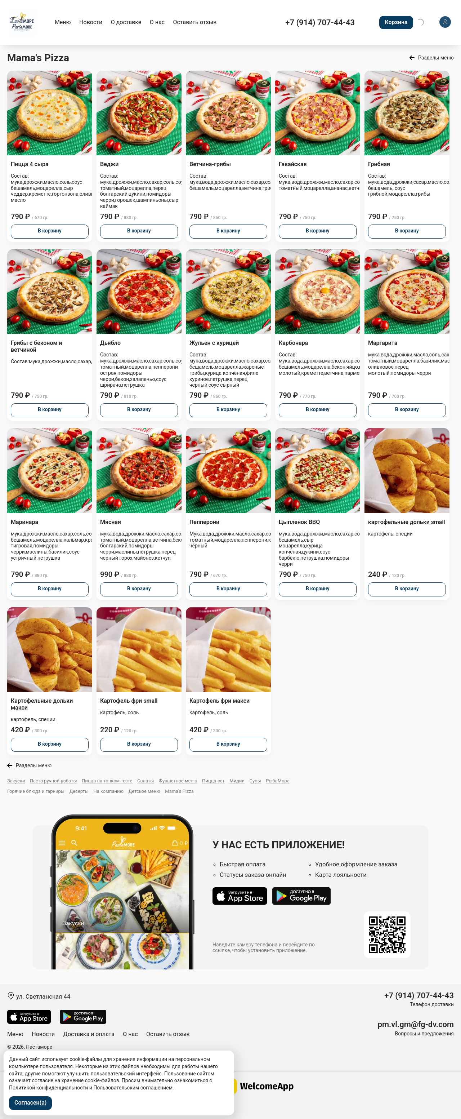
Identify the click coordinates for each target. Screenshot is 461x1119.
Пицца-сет (213, 780)
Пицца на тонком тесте (107, 780)
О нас (157, 22)
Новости (90, 22)
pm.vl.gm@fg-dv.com (416, 1024)
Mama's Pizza (179, 791)
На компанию (108, 791)
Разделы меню (436, 58)
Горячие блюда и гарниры (35, 791)
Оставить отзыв (195, 22)
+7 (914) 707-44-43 (320, 22)
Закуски (16, 780)
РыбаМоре (278, 780)
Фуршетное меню (178, 780)
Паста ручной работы (53, 780)
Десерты (79, 791)
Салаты (145, 780)
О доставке (126, 22)
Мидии (237, 780)
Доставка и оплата (89, 1034)
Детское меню (144, 791)
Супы (255, 780)
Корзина (396, 22)
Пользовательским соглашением (133, 1088)
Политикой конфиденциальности (48, 1088)
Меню (63, 22)
